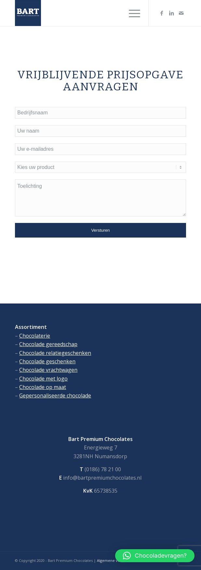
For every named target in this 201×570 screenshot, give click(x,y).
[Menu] (131, 13)
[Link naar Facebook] (162, 13)
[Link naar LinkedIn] (171, 13)
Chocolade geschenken (47, 361)
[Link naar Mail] (181, 13)
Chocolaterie (34, 335)
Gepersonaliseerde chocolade (55, 395)
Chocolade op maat (42, 387)
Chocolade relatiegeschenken (55, 352)
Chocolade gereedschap (48, 344)
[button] (154, 555)
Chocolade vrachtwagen (48, 369)
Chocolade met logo (43, 378)
